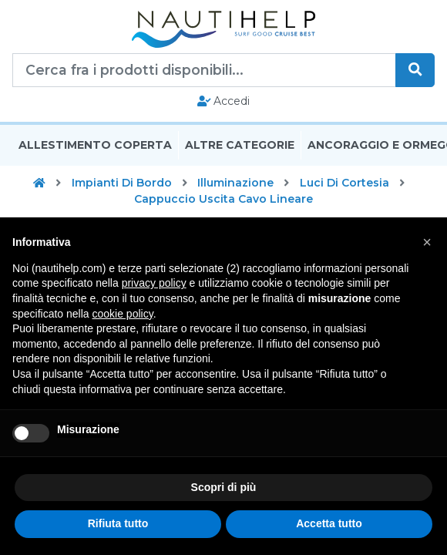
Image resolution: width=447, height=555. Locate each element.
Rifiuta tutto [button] (118, 523)
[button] (427, 242)
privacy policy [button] (154, 283)
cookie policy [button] (122, 314)
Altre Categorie (239, 145)
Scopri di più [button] (224, 487)
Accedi (223, 101)
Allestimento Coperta (95, 145)
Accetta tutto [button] (329, 523)
